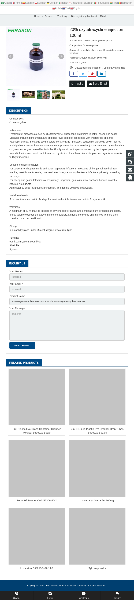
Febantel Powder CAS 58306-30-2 (37, 500)
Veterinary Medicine (114, 69)
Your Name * (16, 273)
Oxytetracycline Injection (88, 69)
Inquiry (77, 85)
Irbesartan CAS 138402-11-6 (37, 568)
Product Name (17, 297)
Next (61, 58)
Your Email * (16, 285)
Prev (10, 58)
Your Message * (18, 309)
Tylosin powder (97, 568)
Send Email (98, 85)
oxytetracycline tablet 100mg (97, 500)
